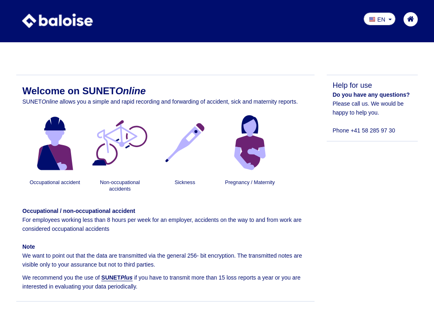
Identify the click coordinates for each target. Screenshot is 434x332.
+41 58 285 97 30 (373, 130)
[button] (379, 19)
